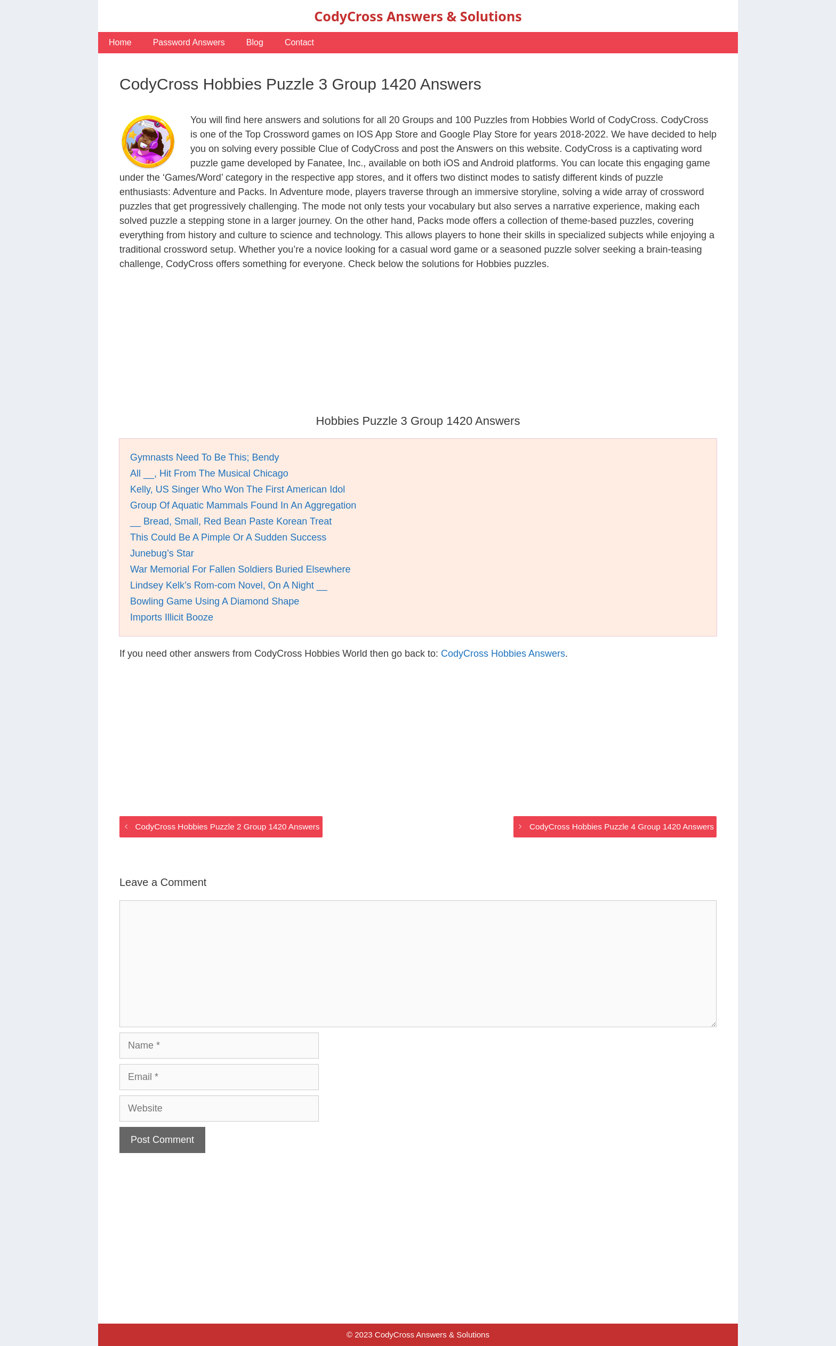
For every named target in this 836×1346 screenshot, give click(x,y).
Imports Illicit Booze (171, 617)
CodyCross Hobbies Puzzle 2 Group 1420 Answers (227, 826)
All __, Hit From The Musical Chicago (209, 473)
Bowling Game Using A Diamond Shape (214, 601)
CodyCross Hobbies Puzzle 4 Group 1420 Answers (621, 826)
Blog (254, 42)
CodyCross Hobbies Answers (503, 653)
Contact (299, 42)
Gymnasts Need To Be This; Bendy (204, 457)
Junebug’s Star (162, 553)
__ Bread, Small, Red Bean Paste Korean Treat (231, 521)
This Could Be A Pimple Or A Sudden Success (228, 537)
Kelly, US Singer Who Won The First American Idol (237, 489)
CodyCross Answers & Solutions (417, 16)
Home (120, 42)
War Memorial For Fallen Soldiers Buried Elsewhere (240, 569)
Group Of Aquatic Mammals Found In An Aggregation (243, 505)
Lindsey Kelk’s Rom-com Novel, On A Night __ (228, 585)
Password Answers (189, 42)
